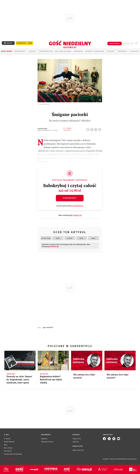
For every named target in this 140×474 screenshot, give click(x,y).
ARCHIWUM (78, 51)
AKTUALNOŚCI (19, 51)
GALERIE (32, 51)
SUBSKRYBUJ (114, 43)
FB (92, 129)
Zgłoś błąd (9, 459)
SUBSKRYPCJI (77, 206)
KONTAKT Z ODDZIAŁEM (94, 51)
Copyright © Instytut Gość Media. (112, 459)
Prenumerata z (24, 43)
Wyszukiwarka (136, 43)
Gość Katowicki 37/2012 (48, 130)
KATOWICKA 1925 (46, 51)
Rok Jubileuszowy (63, 51)
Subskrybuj (70, 198)
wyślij (100, 129)
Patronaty (122, 51)
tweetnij (96, 129)
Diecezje (110, 51)
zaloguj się (128, 43)
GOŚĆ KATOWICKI (48, 327)
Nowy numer (6, 51)
